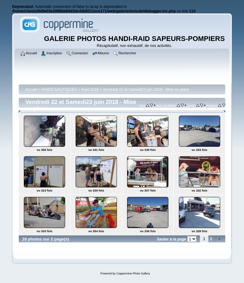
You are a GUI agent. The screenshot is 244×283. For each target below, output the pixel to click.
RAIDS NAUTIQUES (59, 89)
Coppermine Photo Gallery (133, 273)
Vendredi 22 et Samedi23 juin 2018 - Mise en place (146, 89)
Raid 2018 (89, 89)
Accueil (31, 89)
